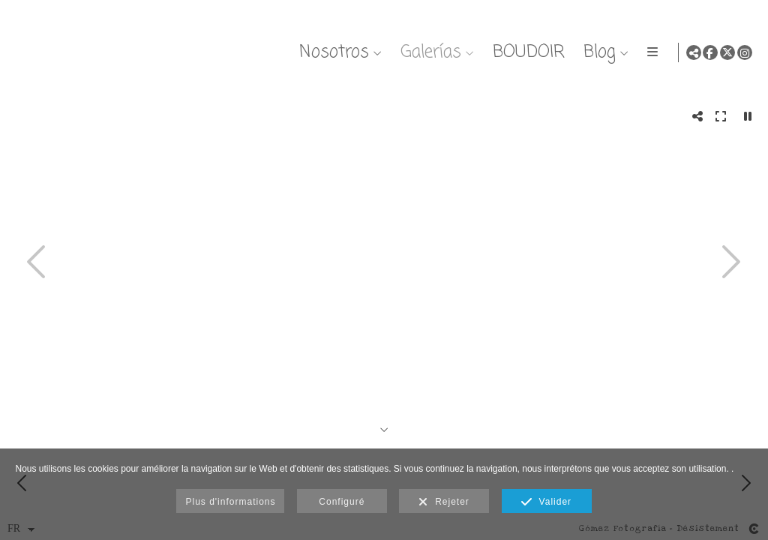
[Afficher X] (727, 52)
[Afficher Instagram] (744, 52)
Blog (597, 52)
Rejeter (443, 502)
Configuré (341, 501)
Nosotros (332, 52)
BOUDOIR (526, 52)
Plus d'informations (230, 501)
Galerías (428, 52)
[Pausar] (748, 116)
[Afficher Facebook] (710, 52)
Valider (546, 502)
